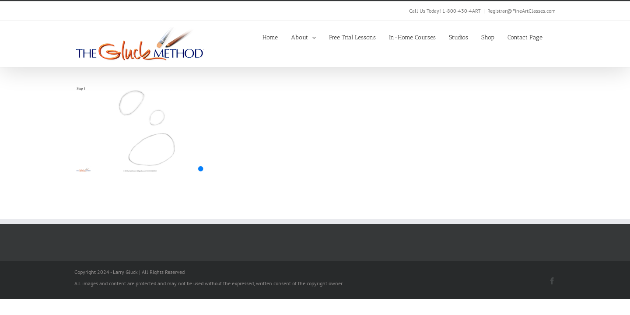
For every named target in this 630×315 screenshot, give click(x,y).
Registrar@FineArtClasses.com (521, 10)
